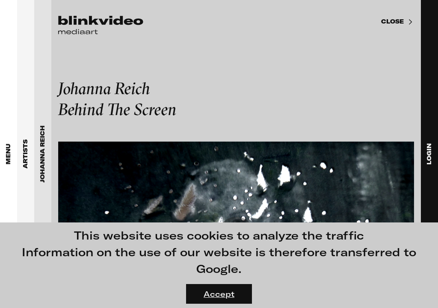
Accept (219, 294)
